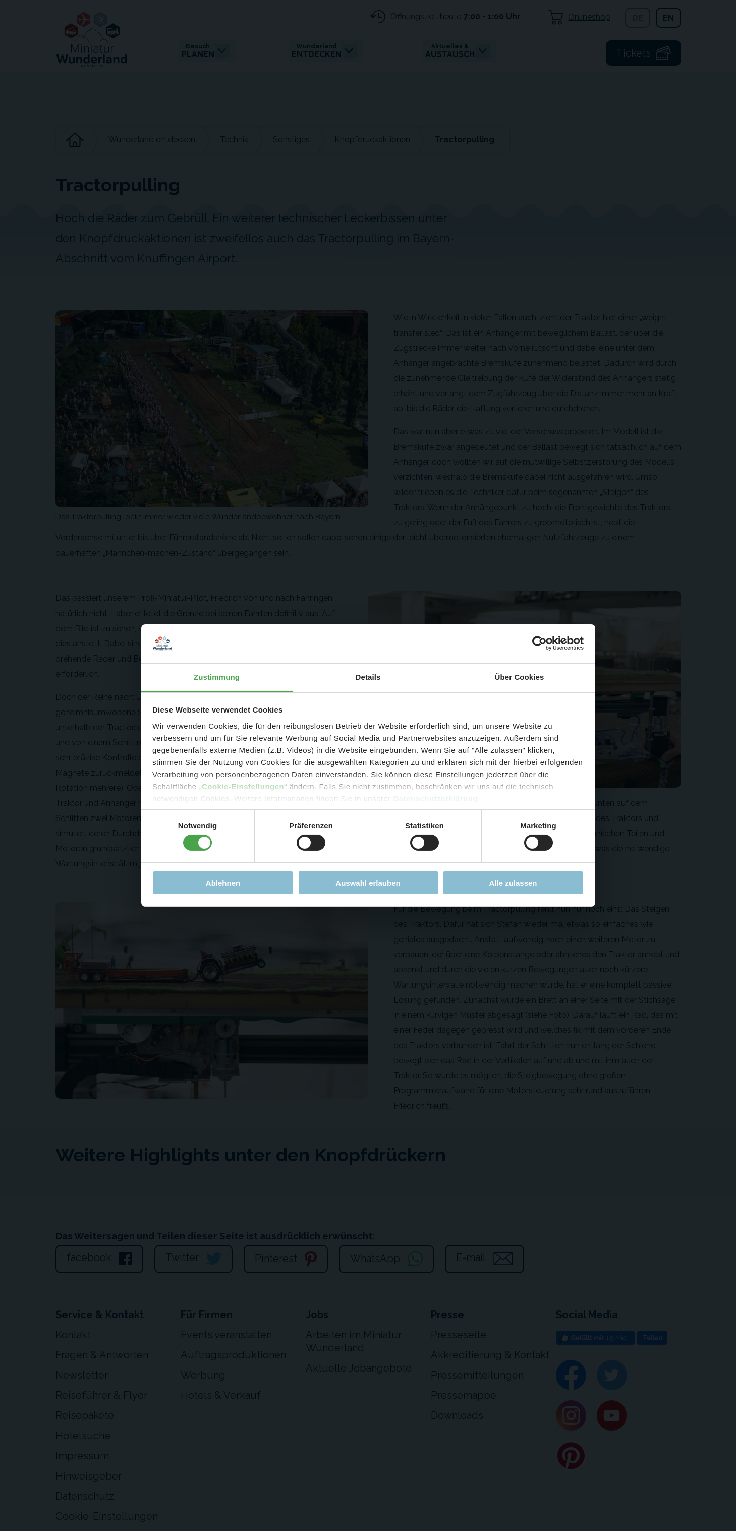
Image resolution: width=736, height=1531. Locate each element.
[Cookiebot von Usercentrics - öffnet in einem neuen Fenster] (539, 643)
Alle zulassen (513, 883)
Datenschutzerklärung (435, 798)
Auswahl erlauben (367, 883)
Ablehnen (223, 883)
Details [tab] (368, 677)
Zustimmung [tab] (217, 677)
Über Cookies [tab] (519, 677)
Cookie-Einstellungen (243, 786)
